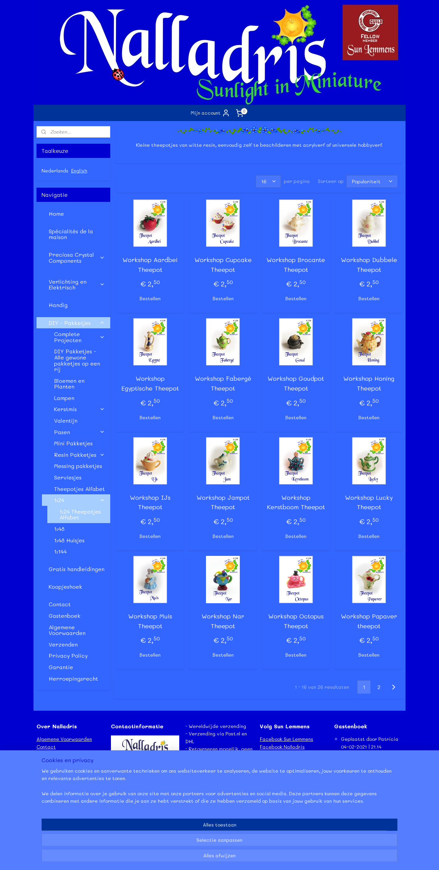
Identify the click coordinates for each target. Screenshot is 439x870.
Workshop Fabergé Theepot (222, 383)
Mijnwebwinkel (292, 857)
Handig (58, 304)
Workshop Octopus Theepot (296, 621)
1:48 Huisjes (69, 540)
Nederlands (55, 170)
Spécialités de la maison (71, 234)
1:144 (60, 551)
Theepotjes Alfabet (79, 488)
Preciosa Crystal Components (77, 257)
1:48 (59, 528)
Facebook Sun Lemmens (286, 739)
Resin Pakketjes (79, 454)
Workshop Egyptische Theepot (150, 383)
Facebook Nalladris (282, 747)
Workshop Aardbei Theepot (150, 265)
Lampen (64, 397)
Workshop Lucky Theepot (369, 502)
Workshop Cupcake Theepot (222, 265)
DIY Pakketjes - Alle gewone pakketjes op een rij (77, 360)
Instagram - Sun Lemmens (289, 761)
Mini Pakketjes (73, 443)
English (79, 170)
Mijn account (210, 113)
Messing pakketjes (78, 465)
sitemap (189, 857)
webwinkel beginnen (230, 857)
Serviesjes (68, 477)
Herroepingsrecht (73, 678)
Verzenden (63, 644)
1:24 (79, 499)
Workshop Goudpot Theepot (296, 383)
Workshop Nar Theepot (223, 621)
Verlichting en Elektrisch (77, 284)
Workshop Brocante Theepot (296, 265)
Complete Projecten (79, 337)
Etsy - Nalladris (277, 754)
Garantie (61, 667)
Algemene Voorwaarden (67, 630)
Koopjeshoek (65, 586)
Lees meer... (348, 830)
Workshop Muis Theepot (150, 621)
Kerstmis (79, 409)
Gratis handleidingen (77, 568)
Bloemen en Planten (69, 383)
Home (56, 213)
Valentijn (65, 420)
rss (204, 857)
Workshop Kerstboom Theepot (296, 502)
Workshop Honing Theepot (368, 383)
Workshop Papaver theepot (369, 621)
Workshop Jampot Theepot (222, 502)
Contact (60, 604)
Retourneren (51, 761)
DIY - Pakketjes (77, 322)
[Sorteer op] (371, 181)
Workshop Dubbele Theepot (369, 265)
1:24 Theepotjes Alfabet (80, 514)
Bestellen (150, 298)
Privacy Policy (68, 655)
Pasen (79, 432)
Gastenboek (64, 615)
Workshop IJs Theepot (150, 502)
